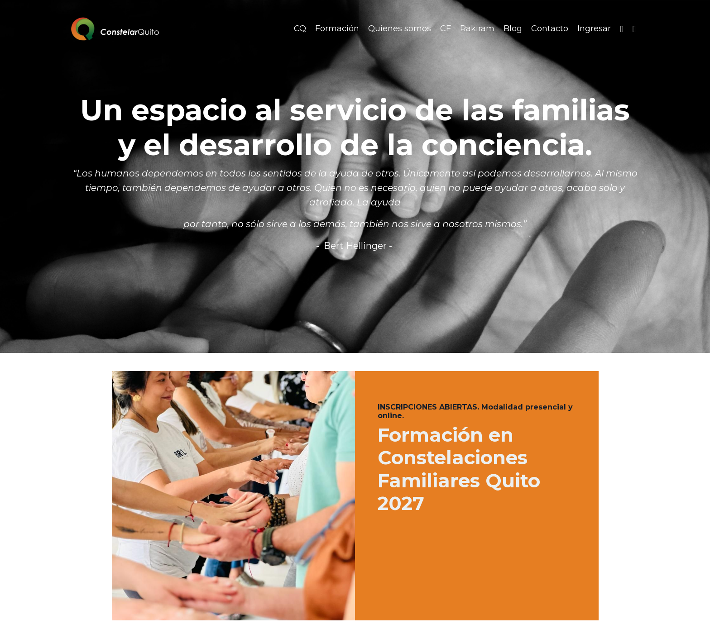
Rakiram (477, 28)
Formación (337, 28)
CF (445, 28)
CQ (300, 28)
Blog (513, 28)
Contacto (549, 28)
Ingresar (594, 28)
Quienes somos (399, 28)
